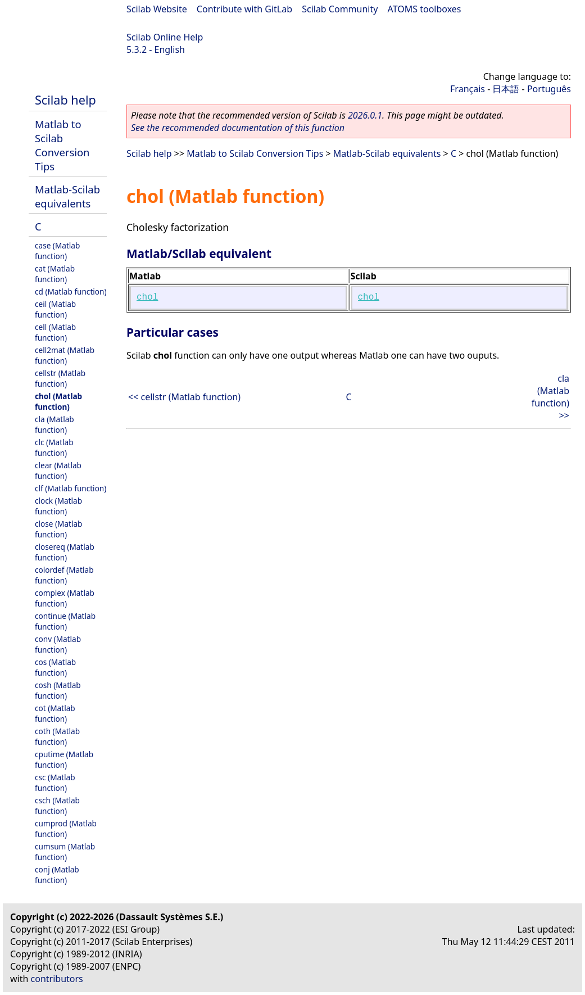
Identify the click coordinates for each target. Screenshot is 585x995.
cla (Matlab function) (54, 424)
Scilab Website (156, 9)
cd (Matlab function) (71, 291)
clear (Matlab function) (58, 470)
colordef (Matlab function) (64, 575)
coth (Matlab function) (57, 736)
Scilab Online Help (164, 37)
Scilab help (65, 100)
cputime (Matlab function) (64, 759)
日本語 (505, 89)
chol (147, 297)
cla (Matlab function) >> (550, 397)
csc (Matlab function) (55, 782)
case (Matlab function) (57, 250)
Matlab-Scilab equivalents (67, 196)
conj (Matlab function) (57, 874)
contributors (57, 979)
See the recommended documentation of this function (237, 127)
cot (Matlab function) (55, 713)
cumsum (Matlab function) (65, 851)
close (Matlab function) (58, 529)
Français (467, 89)
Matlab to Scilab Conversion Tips (62, 145)
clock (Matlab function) (58, 506)
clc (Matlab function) (54, 447)
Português (549, 89)
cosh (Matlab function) (58, 690)
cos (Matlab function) (55, 667)
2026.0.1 (365, 115)
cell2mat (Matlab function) (64, 355)
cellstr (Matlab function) (60, 378)
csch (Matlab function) (57, 805)
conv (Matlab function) (58, 644)
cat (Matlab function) (55, 273)
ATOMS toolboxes (424, 9)
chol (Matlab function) (58, 401)
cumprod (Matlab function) (66, 828)
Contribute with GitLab (244, 9)
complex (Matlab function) (64, 598)
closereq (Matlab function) (64, 552)
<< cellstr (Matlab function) (184, 397)
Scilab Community (340, 9)
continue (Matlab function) (65, 621)
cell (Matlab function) (55, 332)
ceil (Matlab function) (55, 309)
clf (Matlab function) (70, 488)
